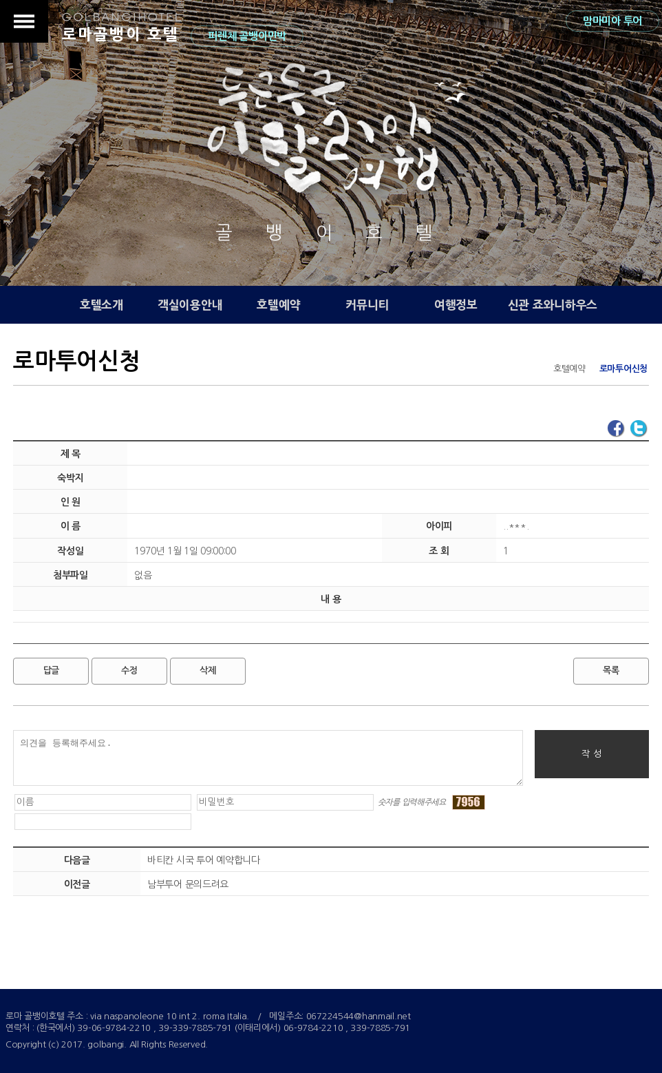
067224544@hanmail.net (358, 1016)
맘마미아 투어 (612, 21)
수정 (129, 670)
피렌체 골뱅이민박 (247, 36)
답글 (51, 670)
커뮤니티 (367, 305)
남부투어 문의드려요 (187, 884)
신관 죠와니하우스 (552, 305)
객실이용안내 (190, 305)
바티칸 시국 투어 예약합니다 (203, 860)
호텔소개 (101, 305)
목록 (611, 670)
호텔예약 (278, 305)
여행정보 (456, 305)
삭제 (207, 670)
